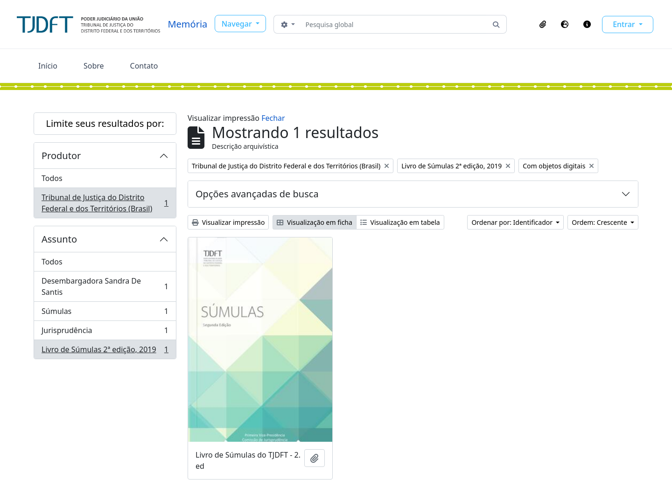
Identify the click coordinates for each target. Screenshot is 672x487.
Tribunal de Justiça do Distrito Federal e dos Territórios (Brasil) (104, 203)
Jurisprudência (104, 332)
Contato (144, 66)
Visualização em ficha (314, 222)
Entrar (625, 24)
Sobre (94, 66)
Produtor (61, 155)
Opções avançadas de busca (257, 194)
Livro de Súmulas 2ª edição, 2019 (104, 351)
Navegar (238, 24)
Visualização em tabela (400, 222)
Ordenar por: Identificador (512, 222)
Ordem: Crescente (600, 222)
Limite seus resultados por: (105, 123)
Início (47, 66)
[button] (542, 24)
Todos (52, 178)
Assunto (59, 239)
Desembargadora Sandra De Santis (104, 286)
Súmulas (104, 313)
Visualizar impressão (228, 222)
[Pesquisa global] (394, 24)
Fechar (273, 118)
